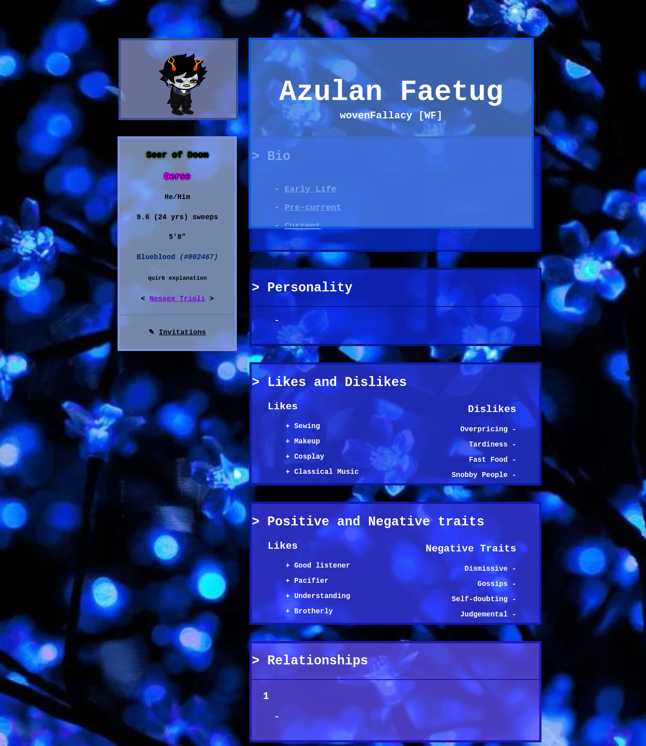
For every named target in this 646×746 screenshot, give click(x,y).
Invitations (182, 333)
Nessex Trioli (177, 299)
